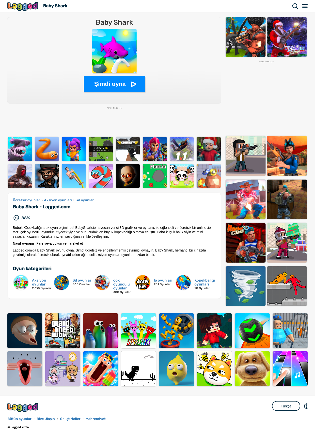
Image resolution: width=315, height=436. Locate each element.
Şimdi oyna (110, 84)
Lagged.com (23, 407)
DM (306, 406)
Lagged (23, 6)
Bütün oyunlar (19, 419)
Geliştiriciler (70, 419)
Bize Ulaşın (46, 419)
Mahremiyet (96, 419)
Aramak (295, 6)
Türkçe (286, 406)
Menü (305, 6)
